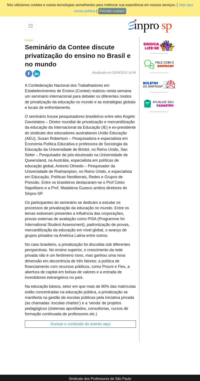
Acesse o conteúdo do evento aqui (80, 324)
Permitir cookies (112, 11)
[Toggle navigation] (30, 26)
